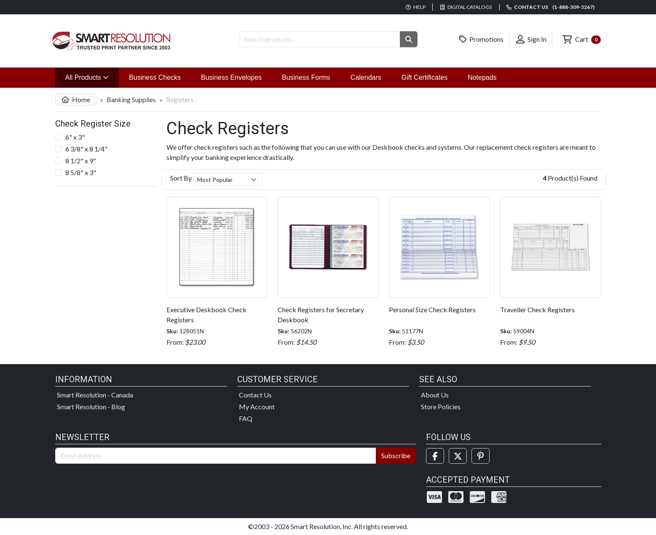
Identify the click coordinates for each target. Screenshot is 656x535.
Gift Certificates (424, 77)
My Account (257, 407)
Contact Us (255, 395)
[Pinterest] (480, 456)
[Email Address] (215, 456)
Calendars (366, 77)
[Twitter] (458, 456)
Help (416, 7)
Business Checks (155, 77)
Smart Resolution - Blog (91, 407)
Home (76, 99)
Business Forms (306, 77)
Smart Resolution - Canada (95, 395)
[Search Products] (319, 39)
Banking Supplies (131, 99)
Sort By (181, 178)
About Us (435, 395)
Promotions (481, 39)
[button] (409, 39)
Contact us (550, 7)
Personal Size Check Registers (432, 309)
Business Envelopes (231, 77)
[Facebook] (435, 456)
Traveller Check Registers (537, 309)
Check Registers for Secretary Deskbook (321, 314)
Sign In (531, 39)
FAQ (245, 418)
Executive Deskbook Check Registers (206, 314)
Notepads (482, 77)
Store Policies (441, 407)
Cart (581, 39)
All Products (92, 76)
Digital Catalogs (466, 7)
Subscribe (395, 455)
